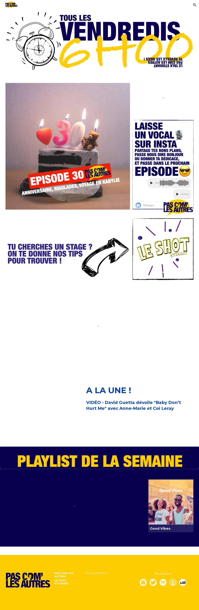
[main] (139, 390)
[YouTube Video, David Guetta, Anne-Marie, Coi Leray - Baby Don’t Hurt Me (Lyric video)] (43, 409)
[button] (194, 5)
